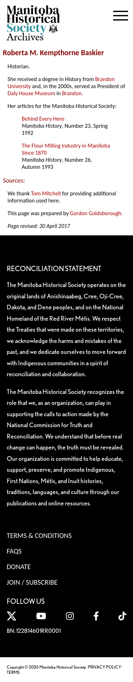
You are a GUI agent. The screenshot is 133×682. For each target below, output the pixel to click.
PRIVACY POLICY (104, 667)
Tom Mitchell (46, 193)
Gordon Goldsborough (95, 213)
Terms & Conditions (39, 535)
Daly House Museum (31, 93)
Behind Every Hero (43, 118)
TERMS (13, 672)
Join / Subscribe (32, 582)
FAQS (14, 551)
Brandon (72, 93)
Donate (19, 566)
